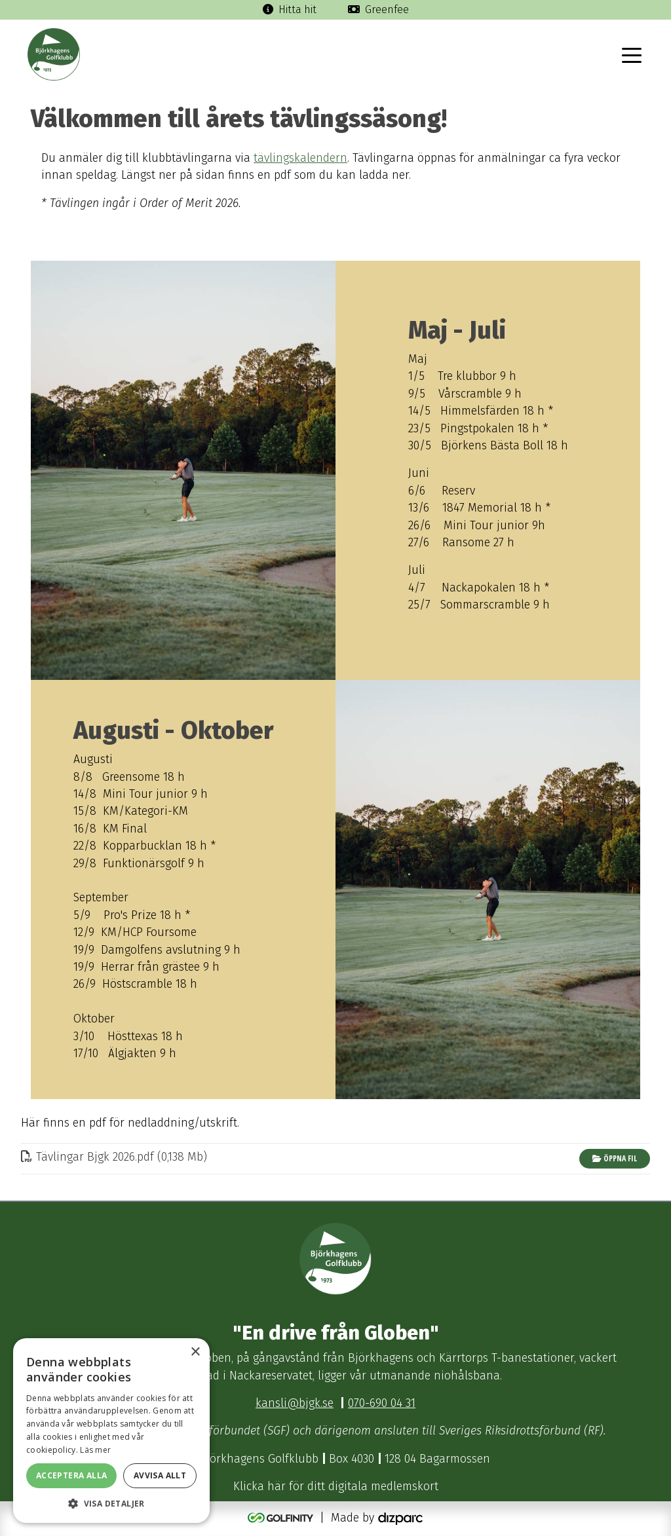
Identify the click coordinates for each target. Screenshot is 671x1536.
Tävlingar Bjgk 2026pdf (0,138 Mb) (114, 1157)
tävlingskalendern (300, 158)
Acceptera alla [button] (71, 1475)
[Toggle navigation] (631, 54)
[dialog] (111, 1430)
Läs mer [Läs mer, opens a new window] (95, 1449)
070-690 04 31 (381, 1403)
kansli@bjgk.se (295, 1403)
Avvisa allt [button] (160, 1475)
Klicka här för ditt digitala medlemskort (335, 1486)
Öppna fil (614, 1158)
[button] (111, 1503)
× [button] (195, 1352)
